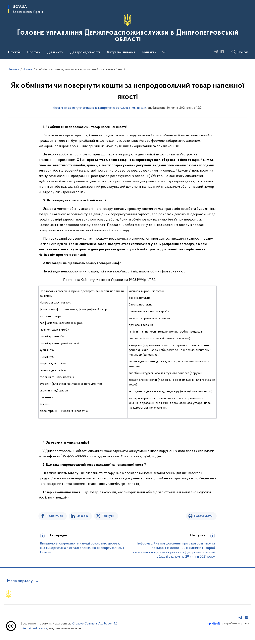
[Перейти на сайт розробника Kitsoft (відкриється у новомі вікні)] (214, 623)
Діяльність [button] (55, 52)
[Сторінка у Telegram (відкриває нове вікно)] (216, 51)
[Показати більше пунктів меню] (164, 52)
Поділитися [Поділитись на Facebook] (54, 516)
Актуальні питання (121, 52)
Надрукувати (203, 516)
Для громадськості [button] (85, 52)
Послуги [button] (33, 52)
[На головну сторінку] (127, 29)
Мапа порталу (20, 581)
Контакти (149, 52)
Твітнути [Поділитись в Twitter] (108, 516)
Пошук (242, 52)
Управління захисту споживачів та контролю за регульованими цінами (99, 107)
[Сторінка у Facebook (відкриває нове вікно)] (222, 51)
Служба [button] (14, 52)
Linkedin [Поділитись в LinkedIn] (82, 516)
